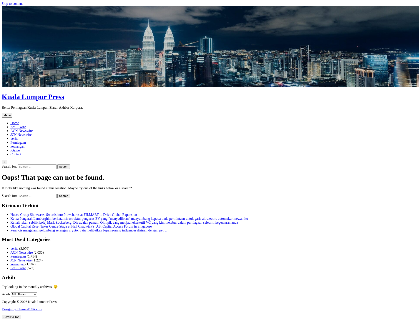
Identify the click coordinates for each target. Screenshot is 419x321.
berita (14, 138)
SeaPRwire (18, 127)
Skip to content (12, 3)
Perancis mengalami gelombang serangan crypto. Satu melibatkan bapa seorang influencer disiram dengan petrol (88, 230)
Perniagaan (18, 142)
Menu (7, 115)
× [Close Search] (4, 162)
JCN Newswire (21, 134)
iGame (15, 150)
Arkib (6, 294)
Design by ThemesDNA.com (22, 309)
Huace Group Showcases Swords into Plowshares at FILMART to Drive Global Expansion (73, 214)
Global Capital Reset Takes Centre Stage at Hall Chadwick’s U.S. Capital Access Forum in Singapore (81, 226)
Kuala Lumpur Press (33, 97)
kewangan (17, 146)
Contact (15, 154)
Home (14, 123)
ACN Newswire (21, 131)
